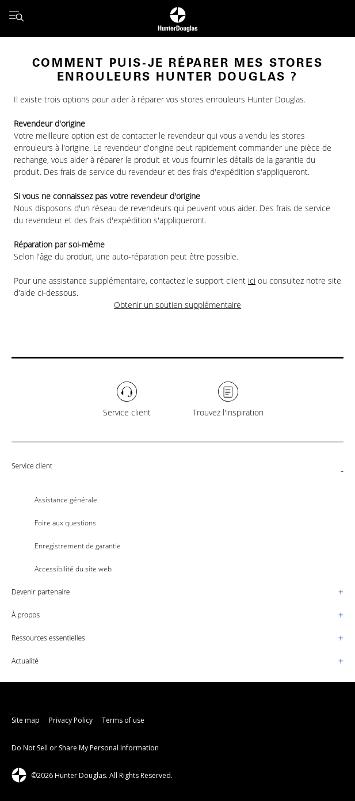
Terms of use (123, 720)
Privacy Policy (71, 720)
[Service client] (126, 400)
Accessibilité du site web (73, 569)
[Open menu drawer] (16, 18)
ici (251, 280)
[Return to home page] (178, 18)
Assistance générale (66, 500)
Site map (26, 720)
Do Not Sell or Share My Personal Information (85, 748)
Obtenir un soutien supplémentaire (177, 304)
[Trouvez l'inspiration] (228, 400)
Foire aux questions (65, 523)
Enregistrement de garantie (78, 546)
